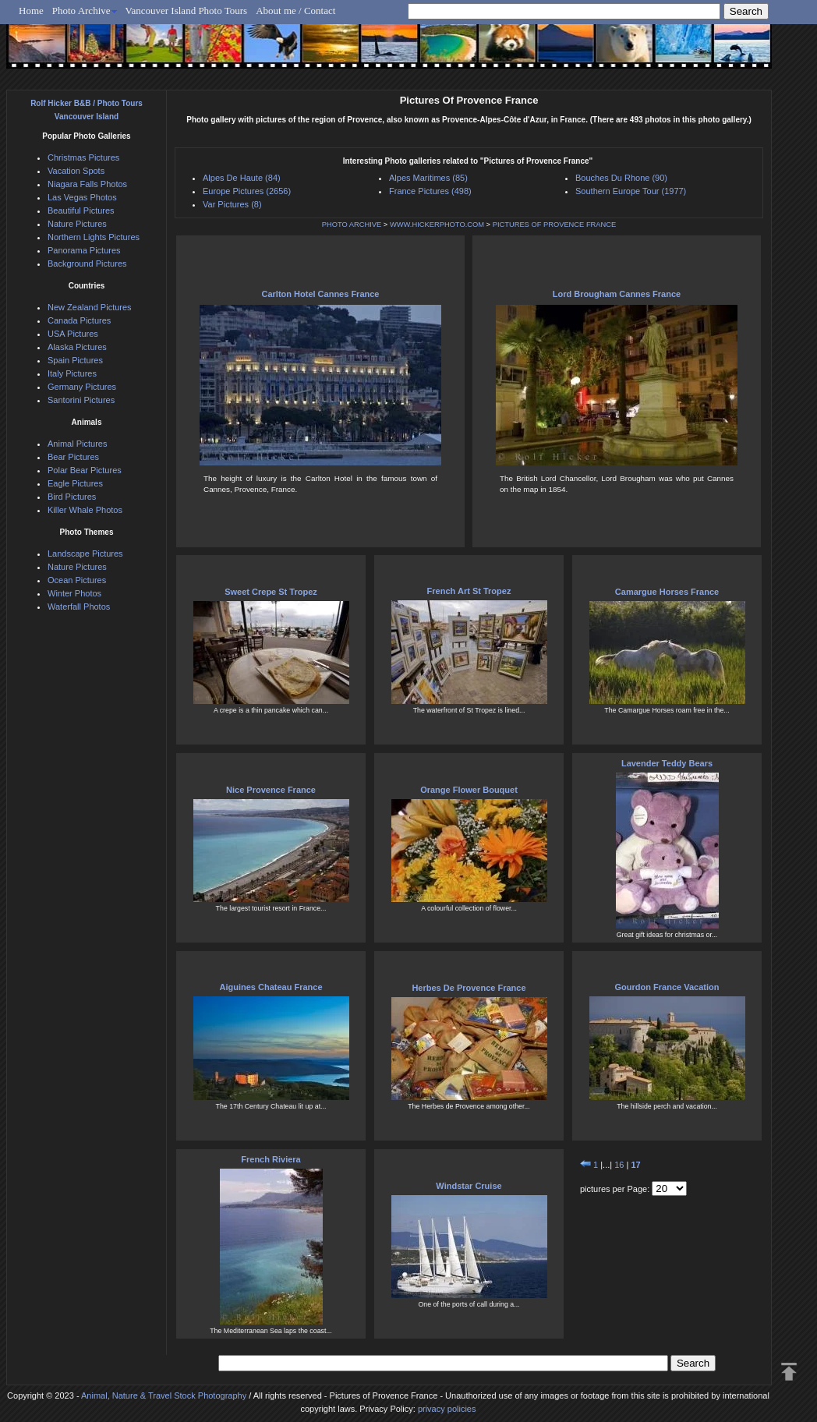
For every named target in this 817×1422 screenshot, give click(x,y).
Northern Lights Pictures (94, 237)
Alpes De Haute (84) (242, 177)
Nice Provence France (271, 789)
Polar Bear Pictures (85, 470)
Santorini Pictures (81, 400)
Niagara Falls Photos (87, 184)
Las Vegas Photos (82, 197)
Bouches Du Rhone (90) (621, 177)
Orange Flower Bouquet (469, 789)
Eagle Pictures (75, 483)
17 (635, 1164)
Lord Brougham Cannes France (617, 294)
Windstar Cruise (468, 1185)
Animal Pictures (77, 443)
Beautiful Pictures (81, 210)
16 (619, 1164)
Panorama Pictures (84, 250)
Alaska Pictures (77, 347)
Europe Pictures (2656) (247, 191)
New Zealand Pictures (90, 307)
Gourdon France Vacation (667, 987)
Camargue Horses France (667, 591)
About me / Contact (295, 10)
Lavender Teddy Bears (667, 763)
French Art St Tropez (469, 591)
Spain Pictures (75, 360)
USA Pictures (73, 333)
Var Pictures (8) (232, 204)
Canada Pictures (79, 320)
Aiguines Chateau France (270, 987)
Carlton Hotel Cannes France (321, 294)
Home (31, 10)
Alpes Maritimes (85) (428, 177)
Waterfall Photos (79, 606)
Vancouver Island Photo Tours (187, 10)
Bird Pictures (72, 496)
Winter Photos (74, 593)
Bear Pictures (73, 457)
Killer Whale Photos (85, 510)
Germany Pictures (82, 386)
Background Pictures (87, 263)
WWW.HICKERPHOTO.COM (437, 224)
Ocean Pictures (77, 580)
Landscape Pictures (85, 553)
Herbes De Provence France (468, 987)
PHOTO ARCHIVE (352, 224)
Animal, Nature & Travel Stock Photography (163, 1395)
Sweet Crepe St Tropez (271, 591)
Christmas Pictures (83, 157)
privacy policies (447, 1408)
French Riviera (270, 1159)
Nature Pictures (77, 223)
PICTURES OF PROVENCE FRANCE (555, 224)
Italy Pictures (72, 373)
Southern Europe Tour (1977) (630, 191)
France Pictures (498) (430, 191)
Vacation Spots (76, 170)
